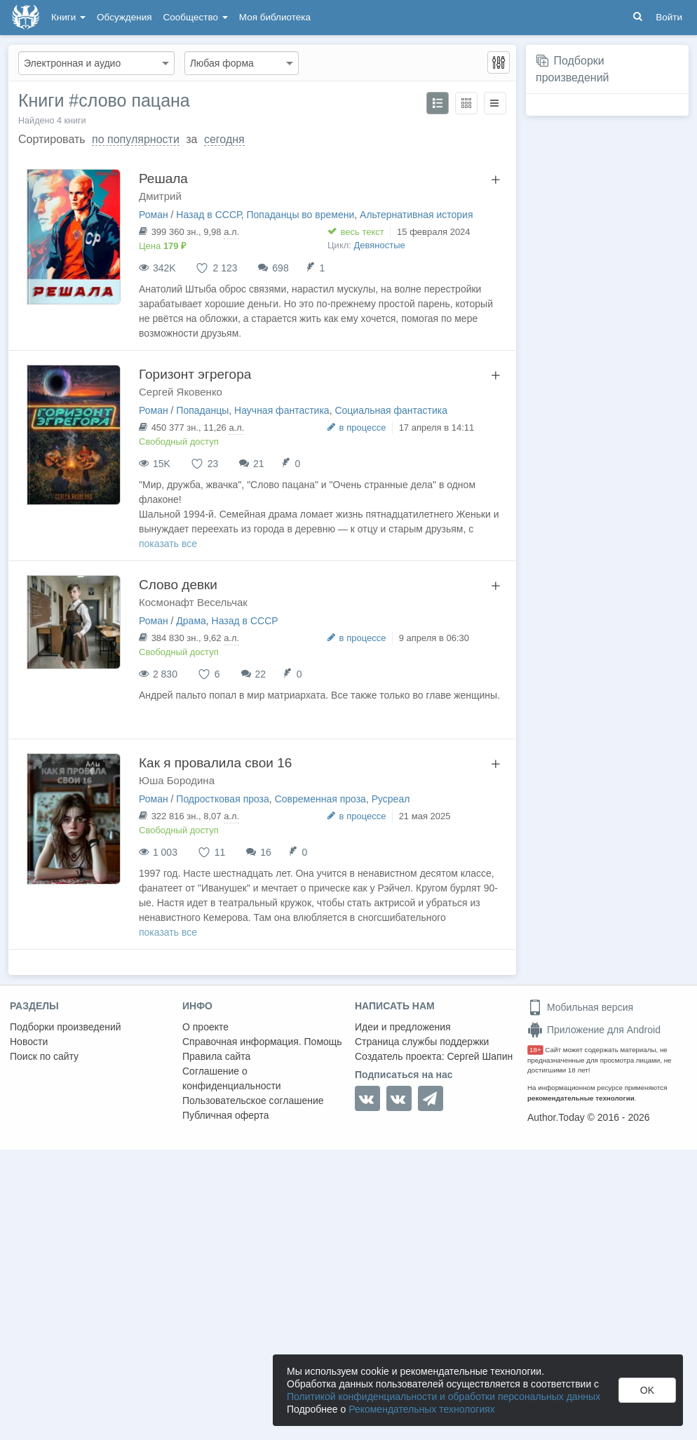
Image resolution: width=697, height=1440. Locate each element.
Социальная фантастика (390, 410)
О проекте (205, 1026)
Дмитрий (160, 196)
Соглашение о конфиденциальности (231, 1078)
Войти (669, 17)
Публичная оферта (225, 1115)
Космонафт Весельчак (193, 602)
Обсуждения (124, 17)
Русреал (391, 799)
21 (258, 463)
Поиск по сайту (44, 1056)
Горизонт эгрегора (195, 374)
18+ (535, 1050)
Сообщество (195, 17)
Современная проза (320, 799)
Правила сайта (216, 1056)
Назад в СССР (208, 214)
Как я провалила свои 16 (215, 762)
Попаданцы (202, 410)
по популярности (136, 139)
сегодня (224, 139)
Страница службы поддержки (422, 1041)
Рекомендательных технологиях (421, 1409)
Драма (190, 620)
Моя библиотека (275, 17)
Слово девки (178, 584)
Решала (163, 178)
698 (280, 268)
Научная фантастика (282, 410)
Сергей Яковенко (180, 392)
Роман (153, 214)
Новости (29, 1041)
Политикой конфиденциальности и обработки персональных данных (443, 1396)
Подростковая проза (222, 799)
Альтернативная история (416, 214)
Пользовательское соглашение (253, 1100)
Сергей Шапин (480, 1056)
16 (265, 852)
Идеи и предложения (403, 1026)
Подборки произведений (65, 1026)
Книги (68, 17)
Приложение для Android (594, 1029)
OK (647, 1390)
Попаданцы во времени (300, 214)
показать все (168, 543)
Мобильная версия (580, 1007)
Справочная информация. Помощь (262, 1041)
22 (260, 674)
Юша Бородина (177, 780)
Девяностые (379, 245)
